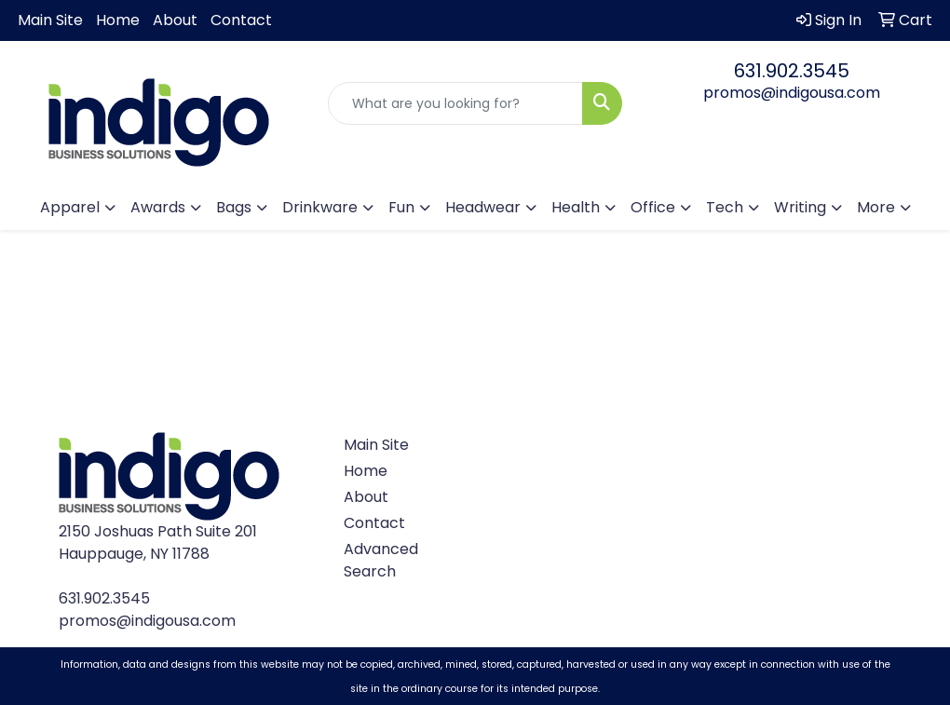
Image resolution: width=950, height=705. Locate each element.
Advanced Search (377, 560)
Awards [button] (157, 207)
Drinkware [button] (320, 207)
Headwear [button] (483, 207)
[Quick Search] (455, 103)
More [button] (876, 207)
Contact (241, 20)
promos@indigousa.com (791, 92)
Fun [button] (401, 207)
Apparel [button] (70, 207)
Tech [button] (724, 207)
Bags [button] (233, 207)
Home (118, 20)
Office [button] (653, 207)
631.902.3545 (791, 71)
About (175, 20)
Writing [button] (800, 207)
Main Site (50, 20)
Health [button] (575, 207)
